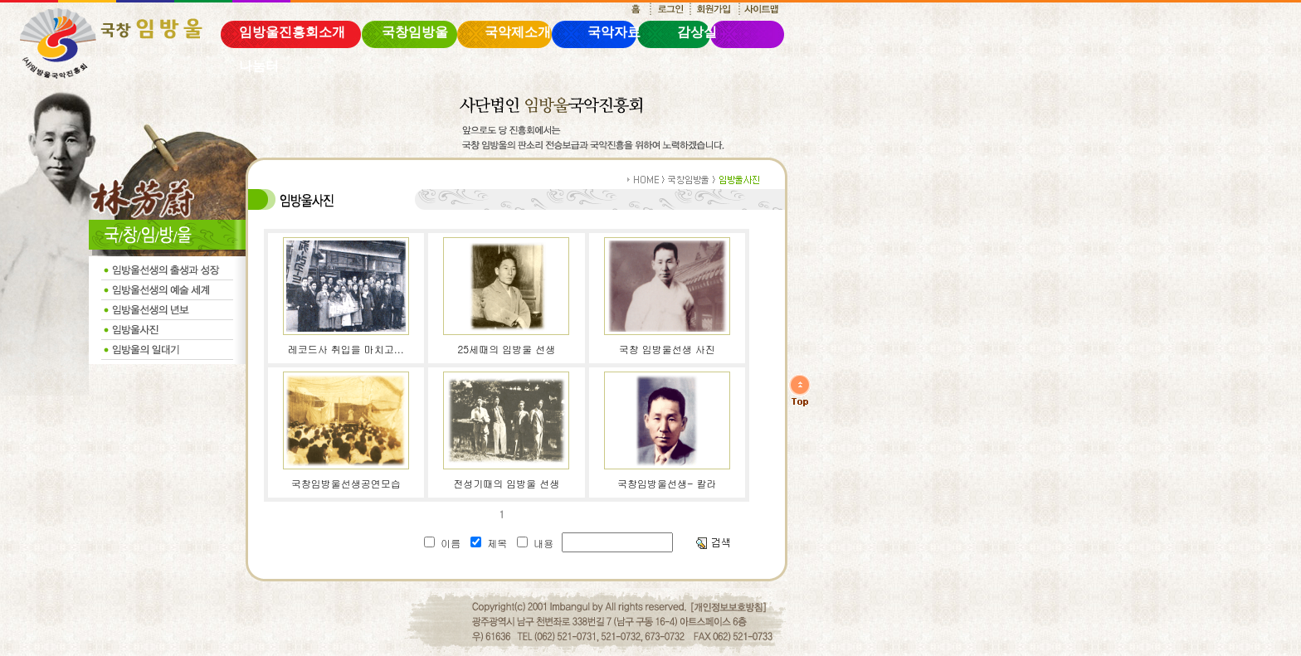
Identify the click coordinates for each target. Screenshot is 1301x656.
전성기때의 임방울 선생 (506, 483)
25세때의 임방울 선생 (506, 349)
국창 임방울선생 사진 (667, 349)
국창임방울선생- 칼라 (667, 483)
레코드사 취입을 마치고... (346, 349)
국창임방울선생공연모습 (346, 483)
